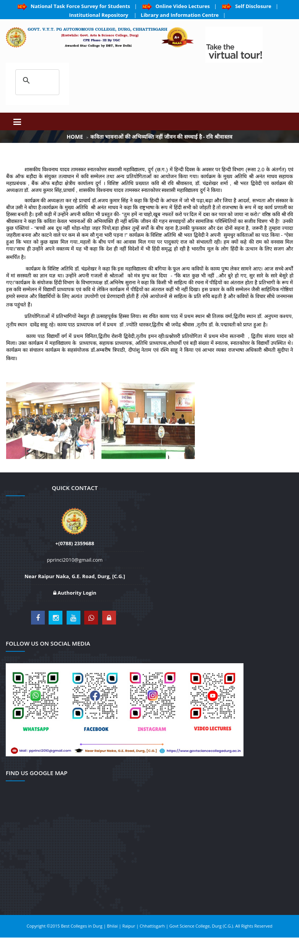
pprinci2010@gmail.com (75, 559)
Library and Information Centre (180, 14)
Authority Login (74, 592)
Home (75, 136)
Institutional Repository (99, 14)
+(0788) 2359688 (75, 543)
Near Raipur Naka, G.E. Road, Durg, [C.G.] (75, 576)
